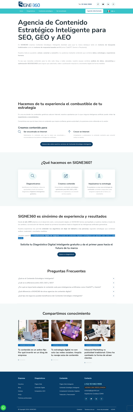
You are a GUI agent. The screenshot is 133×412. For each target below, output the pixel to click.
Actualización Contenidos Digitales (69, 391)
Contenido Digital (40, 388)
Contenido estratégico (46, 11)
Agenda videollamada (94, 11)
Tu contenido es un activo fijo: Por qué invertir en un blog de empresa (32, 352)
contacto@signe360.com (91, 391)
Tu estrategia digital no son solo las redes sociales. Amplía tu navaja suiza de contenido (66, 352)
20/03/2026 (54, 360)
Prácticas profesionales (25, 398)
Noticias (20, 391)
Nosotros (21, 384)
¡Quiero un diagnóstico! (66, 254)
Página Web (38, 384)
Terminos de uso (89, 409)
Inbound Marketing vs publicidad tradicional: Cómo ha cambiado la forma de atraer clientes (99, 353)
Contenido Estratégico (26, 345)
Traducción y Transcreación (67, 395)
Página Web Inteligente (66, 384)
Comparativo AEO (40, 391)
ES (112, 11)
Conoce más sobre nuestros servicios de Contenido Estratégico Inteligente (66, 144)
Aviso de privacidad (102, 409)
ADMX (113, 409)
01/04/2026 (21, 360)
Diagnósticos (31, 11)
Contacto (79, 409)
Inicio (21, 11)
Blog (19, 388)
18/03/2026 (87, 362)
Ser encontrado (61, 11)
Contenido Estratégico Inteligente (69, 388)
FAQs (19, 395)
